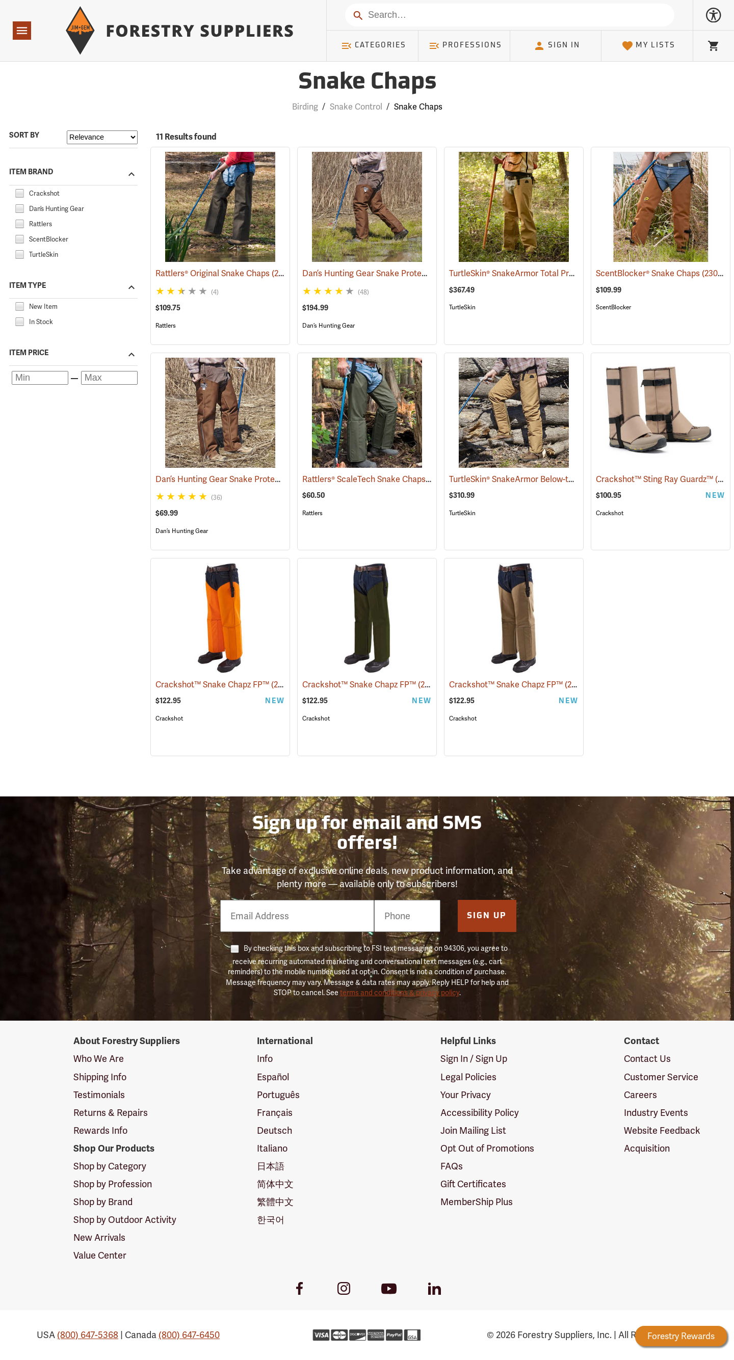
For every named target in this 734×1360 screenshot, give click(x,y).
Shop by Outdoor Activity (124, 1219)
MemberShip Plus (476, 1202)
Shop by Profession (112, 1184)
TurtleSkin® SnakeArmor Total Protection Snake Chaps (563, 273)
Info (265, 1058)
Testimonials (99, 1095)
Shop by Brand (103, 1202)
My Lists (648, 46)
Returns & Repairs (110, 1112)
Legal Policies (468, 1077)
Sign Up (487, 916)
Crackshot (609, 513)
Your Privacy (465, 1095)
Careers (640, 1095)
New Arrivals (99, 1237)
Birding (305, 106)
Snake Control (356, 106)
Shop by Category (109, 1166)
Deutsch (274, 1130)
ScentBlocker (613, 307)
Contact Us (647, 1058)
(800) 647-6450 (189, 1335)
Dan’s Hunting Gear (328, 326)
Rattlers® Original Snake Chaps (226, 273)
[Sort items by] (102, 137)
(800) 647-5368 (87, 1335)
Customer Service (661, 1077)
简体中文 (275, 1184)
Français (275, 1112)
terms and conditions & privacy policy (399, 992)
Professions (465, 46)
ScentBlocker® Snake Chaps (662, 273)
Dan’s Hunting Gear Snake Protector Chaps (250, 479)
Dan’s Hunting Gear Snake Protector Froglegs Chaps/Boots (426, 273)
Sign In (556, 46)
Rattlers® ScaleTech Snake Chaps (377, 479)
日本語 (270, 1166)
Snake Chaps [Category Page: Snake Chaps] (367, 82)
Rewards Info (100, 1130)
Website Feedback (662, 1130)
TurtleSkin (462, 307)
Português (278, 1095)
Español (273, 1077)
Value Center (99, 1255)
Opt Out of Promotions (487, 1148)
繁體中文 (275, 1202)
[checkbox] (19, 192)
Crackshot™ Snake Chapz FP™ (226, 684)
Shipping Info (99, 1077)
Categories (373, 46)
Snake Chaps (418, 106)
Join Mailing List (473, 1130)
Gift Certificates (473, 1184)
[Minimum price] (40, 378)
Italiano (272, 1148)
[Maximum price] (109, 378)
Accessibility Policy (479, 1112)
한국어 (270, 1219)
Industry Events (656, 1112)
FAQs (451, 1166)
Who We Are (98, 1058)
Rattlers (165, 326)
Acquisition (647, 1148)
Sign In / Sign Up (473, 1058)
